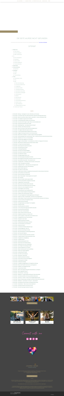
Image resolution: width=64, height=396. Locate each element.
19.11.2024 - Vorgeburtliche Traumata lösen (21, 182)
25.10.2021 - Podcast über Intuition (19, 268)
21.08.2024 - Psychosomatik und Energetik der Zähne (23, 199)
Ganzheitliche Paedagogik (20, 92)
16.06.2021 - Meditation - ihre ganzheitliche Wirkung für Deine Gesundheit (26, 274)
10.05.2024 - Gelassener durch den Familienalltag (22, 244)
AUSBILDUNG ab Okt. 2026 (32, 303)
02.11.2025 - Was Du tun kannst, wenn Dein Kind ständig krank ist (25, 128)
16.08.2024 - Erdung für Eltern (18, 204)
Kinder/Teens (15, 65)
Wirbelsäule (16, 59)
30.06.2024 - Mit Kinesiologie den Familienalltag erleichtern (24, 231)
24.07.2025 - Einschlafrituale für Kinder (20, 147)
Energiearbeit (17, 86)
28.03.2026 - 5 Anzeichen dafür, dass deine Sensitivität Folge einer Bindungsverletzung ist (29, 115)
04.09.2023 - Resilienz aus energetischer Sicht (21, 266)
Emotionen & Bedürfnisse (20, 84)
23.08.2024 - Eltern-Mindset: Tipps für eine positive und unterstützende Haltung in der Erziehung (30, 198)
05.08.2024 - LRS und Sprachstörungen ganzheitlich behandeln (24, 207)
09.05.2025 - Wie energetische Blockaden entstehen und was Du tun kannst (27, 158)
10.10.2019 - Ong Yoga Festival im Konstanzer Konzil (23, 285)
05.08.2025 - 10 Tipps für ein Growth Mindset (21, 144)
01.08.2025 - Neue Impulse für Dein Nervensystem (22, 145)
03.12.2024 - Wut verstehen (18, 177)
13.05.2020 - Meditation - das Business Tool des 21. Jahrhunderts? (25, 280)
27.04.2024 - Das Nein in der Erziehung (20, 253)
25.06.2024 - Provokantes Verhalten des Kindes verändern (23, 234)
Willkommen (15, 49)
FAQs (15, 73)
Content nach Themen (18, 106)
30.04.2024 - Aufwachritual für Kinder (20, 252)
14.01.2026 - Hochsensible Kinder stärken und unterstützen (24, 120)
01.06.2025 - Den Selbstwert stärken (20, 153)
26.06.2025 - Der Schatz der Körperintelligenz (21, 150)
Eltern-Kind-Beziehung (19, 83)
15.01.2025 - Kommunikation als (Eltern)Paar (21, 172)
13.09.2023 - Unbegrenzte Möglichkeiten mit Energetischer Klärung (25, 263)
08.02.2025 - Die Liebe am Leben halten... (20, 169)
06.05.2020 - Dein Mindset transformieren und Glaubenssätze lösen (25, 282)
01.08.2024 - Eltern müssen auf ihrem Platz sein (22, 212)
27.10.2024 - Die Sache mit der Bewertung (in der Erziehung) (24, 185)
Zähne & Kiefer (17, 60)
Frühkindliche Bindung (19, 89)
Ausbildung (15, 70)
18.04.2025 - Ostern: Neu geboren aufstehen (21, 163)
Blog (15, 81)
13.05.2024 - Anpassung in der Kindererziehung (21, 242)
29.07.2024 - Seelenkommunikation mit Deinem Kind (22, 214)
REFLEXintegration (18, 57)
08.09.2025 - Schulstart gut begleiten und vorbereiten (23, 139)
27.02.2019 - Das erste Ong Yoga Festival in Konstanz (23, 287)
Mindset (16, 95)
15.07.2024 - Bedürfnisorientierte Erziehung (21, 220)
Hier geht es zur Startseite (43, 42)
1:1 (13, 56)
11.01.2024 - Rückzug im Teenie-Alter (20, 255)
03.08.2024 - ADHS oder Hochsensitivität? (21, 210)
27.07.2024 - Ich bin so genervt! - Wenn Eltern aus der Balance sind (25, 215)
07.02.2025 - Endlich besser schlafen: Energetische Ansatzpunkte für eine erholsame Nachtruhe (30, 171)
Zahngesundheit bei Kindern (20, 105)
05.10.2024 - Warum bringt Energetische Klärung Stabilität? (24, 191)
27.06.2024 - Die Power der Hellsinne (20, 233)
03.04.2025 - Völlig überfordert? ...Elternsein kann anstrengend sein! (25, 164)
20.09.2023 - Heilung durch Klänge (19, 261)
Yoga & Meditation (18, 103)
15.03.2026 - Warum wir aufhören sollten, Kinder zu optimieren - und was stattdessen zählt (29, 117)
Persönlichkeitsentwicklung (20, 100)
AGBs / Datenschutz (18, 54)
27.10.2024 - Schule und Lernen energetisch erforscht (23, 187)
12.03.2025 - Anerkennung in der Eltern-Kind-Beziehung (23, 166)
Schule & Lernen (18, 102)
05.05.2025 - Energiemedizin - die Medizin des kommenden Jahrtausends (26, 161)
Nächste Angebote (17, 52)
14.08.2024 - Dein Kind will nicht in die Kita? (21, 206)
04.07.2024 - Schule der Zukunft (19, 225)
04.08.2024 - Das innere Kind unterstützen (21, 209)
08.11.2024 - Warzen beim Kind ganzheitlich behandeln (23, 183)
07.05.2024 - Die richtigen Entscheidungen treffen (22, 245)
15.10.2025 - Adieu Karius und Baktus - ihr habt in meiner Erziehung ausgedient (27, 134)
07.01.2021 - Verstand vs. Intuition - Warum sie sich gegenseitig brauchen (26, 277)
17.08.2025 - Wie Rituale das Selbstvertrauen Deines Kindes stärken (25, 142)
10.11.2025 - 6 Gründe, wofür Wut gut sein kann (21, 126)
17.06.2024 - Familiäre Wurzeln (18, 239)
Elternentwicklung (16, 67)
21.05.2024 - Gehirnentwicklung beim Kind (20, 241)
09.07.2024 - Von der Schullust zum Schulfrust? (22, 223)
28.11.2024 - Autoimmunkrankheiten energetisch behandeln (24, 180)
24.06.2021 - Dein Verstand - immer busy (20, 272)
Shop (15, 79)
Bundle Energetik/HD (18, 62)
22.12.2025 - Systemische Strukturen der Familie (22, 123)
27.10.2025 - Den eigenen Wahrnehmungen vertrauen (23, 129)
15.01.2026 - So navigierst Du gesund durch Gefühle (22, 118)
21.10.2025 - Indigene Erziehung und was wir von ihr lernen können (25, 133)
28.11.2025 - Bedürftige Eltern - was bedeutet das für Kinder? (24, 125)
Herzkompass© (18, 94)
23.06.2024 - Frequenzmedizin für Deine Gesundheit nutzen (24, 236)
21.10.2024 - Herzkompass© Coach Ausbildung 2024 (23, 190)
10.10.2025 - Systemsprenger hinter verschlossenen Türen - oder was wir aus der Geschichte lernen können (32, 136)
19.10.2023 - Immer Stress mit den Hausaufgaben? (22, 258)
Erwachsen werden (18, 87)
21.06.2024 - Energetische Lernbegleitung (21, 237)
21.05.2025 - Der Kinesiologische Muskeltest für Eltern (23, 156)
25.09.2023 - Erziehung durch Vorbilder (20, 260)
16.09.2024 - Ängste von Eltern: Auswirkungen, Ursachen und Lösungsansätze (27, 196)
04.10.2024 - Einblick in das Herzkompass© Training (22, 193)
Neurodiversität (18, 97)
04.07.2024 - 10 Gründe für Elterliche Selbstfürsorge (22, 226)
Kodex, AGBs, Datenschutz (32, 376)
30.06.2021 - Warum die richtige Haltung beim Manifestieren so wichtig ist (26, 269)
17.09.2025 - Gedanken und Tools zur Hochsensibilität (23, 137)
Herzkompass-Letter (18, 78)
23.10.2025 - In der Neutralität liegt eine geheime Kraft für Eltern (25, 131)
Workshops (16, 68)
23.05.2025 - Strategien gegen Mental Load (21, 155)
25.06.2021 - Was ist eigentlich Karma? (20, 271)
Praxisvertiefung (17, 75)
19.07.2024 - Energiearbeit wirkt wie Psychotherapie (22, 217)
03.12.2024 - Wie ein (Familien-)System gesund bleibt (23, 179)
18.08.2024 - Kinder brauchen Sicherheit (20, 201)
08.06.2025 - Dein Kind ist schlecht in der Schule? (22, 152)
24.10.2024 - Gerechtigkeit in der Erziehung (21, 188)
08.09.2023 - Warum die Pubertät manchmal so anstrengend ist (25, 264)
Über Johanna (17, 51)
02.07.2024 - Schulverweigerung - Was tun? (21, 228)
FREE (14, 76)
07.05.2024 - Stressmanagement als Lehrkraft (21, 247)
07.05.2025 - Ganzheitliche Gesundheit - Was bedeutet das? (24, 160)
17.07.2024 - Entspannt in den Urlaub (20, 218)
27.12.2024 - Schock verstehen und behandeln (21, 174)
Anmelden (52, 394)
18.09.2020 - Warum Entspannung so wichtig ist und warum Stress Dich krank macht (28, 279)
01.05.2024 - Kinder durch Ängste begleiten (21, 250)
